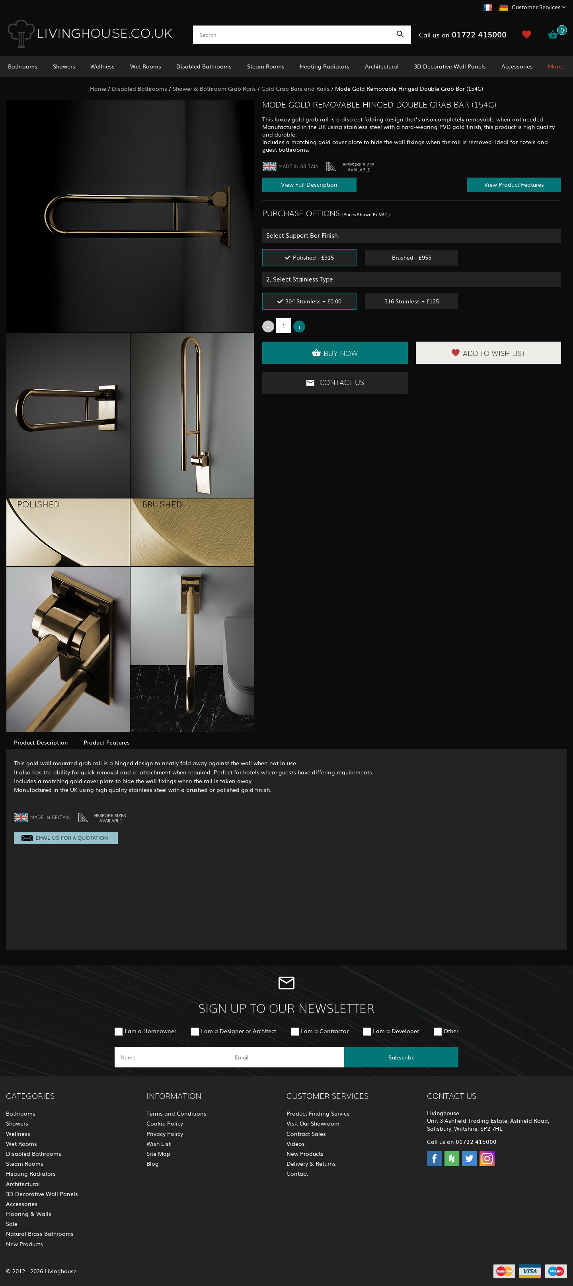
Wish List (158, 1143)
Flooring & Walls (28, 1214)
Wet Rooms (145, 66)
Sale (12, 1223)
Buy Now (335, 353)
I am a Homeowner (150, 1031)
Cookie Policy (164, 1123)
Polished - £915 (313, 257)
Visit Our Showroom (312, 1123)
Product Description (41, 742)
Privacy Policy (164, 1133)
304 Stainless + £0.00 (313, 301)
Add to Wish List (488, 353)
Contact (297, 1173)
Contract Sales (306, 1133)
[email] (286, 1057)
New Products (24, 1244)
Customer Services (536, 7)
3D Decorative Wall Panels (450, 66)
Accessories (517, 66)
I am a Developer (396, 1031)
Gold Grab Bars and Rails (295, 88)
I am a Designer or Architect (238, 1031)
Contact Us (335, 383)
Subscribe (401, 1057)
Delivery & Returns (311, 1163)
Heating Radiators (324, 66)
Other (451, 1031)
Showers (64, 66)
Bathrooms (22, 66)
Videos (295, 1143)
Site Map (158, 1153)
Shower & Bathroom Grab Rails (214, 88)
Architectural (382, 66)
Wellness (102, 66)
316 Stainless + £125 (411, 301)
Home (98, 88)
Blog (152, 1163)
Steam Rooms (266, 66)
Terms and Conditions (176, 1113)
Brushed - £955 (411, 257)
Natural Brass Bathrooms (40, 1233)
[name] (172, 1057)
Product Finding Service (318, 1113)
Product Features (107, 742)
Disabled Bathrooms (204, 66)
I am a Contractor (325, 1031)
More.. (556, 66)
